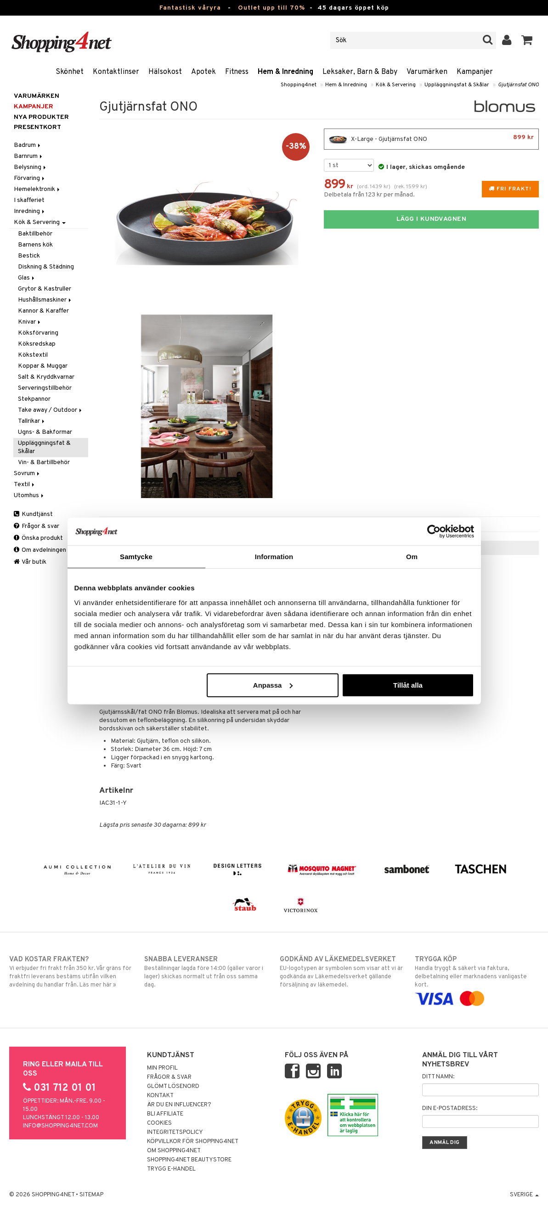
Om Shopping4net (174, 1151)
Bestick (29, 256)
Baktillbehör (35, 234)
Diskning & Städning (46, 267)
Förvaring (30, 178)
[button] (527, 40)
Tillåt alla (408, 685)
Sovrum (27, 473)
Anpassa (273, 685)
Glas (27, 278)
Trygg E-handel (171, 1169)
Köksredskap (37, 344)
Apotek (203, 72)
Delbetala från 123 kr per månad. (369, 195)
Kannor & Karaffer (43, 311)
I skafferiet (29, 200)
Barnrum (29, 156)
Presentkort (37, 127)
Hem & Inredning (285, 72)
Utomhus (29, 495)
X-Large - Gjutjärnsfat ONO (431, 139)
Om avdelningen (40, 550)
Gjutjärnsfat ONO (518, 85)
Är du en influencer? (179, 1105)
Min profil (162, 1068)
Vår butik (30, 562)
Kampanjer (475, 72)
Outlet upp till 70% (271, 8)
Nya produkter (41, 117)
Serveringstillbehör (45, 388)
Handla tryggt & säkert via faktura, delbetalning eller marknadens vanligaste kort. (477, 979)
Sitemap (91, 1195)
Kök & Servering (396, 85)
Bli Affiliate (165, 1114)
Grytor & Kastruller (44, 289)
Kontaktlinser (116, 72)
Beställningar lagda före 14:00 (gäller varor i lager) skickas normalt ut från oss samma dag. (206, 972)
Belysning (30, 167)
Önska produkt (38, 538)
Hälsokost (165, 72)
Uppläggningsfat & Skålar (456, 85)
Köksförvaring (38, 333)
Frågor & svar (36, 526)
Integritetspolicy (175, 1132)
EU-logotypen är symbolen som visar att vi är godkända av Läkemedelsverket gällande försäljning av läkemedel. (342, 972)
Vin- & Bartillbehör (44, 462)
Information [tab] (274, 557)
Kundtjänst (33, 514)
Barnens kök (35, 245)
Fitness (237, 72)
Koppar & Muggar (43, 366)
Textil (25, 484)
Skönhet (70, 72)
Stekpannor (34, 399)
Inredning (30, 211)
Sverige (524, 1195)
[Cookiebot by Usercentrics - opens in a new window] (434, 531)
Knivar (30, 322)
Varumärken (427, 72)
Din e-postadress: (449, 1108)
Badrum (28, 145)
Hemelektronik (37, 189)
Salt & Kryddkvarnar (46, 377)
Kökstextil (33, 355)
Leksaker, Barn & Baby (359, 72)
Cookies (159, 1123)
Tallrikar (32, 421)
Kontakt (160, 1095)
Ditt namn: (438, 1077)
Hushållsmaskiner (45, 300)
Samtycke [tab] (136, 557)
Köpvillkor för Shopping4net (192, 1141)
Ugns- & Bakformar (45, 432)
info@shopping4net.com (60, 1126)
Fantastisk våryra (190, 8)
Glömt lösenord (173, 1086)
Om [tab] (412, 557)
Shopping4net (298, 85)
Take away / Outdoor (50, 410)
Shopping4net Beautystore (189, 1160)
